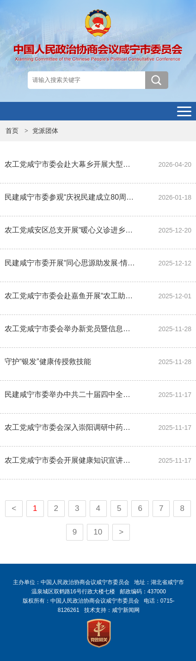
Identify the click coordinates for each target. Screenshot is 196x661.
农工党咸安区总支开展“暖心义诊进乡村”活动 (70, 230)
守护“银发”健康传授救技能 (48, 361)
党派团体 (45, 130)
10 (97, 532)
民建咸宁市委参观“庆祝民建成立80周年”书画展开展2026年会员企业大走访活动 (70, 197)
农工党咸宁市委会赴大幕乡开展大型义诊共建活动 (70, 164)
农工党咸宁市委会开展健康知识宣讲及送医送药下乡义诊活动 (70, 460)
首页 (12, 130)
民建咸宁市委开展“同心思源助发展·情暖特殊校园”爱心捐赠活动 (70, 263)
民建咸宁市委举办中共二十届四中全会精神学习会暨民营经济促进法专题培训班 (70, 394)
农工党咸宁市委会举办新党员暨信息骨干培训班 (70, 329)
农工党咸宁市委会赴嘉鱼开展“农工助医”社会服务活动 (70, 296)
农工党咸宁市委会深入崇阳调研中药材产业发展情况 (70, 427)
